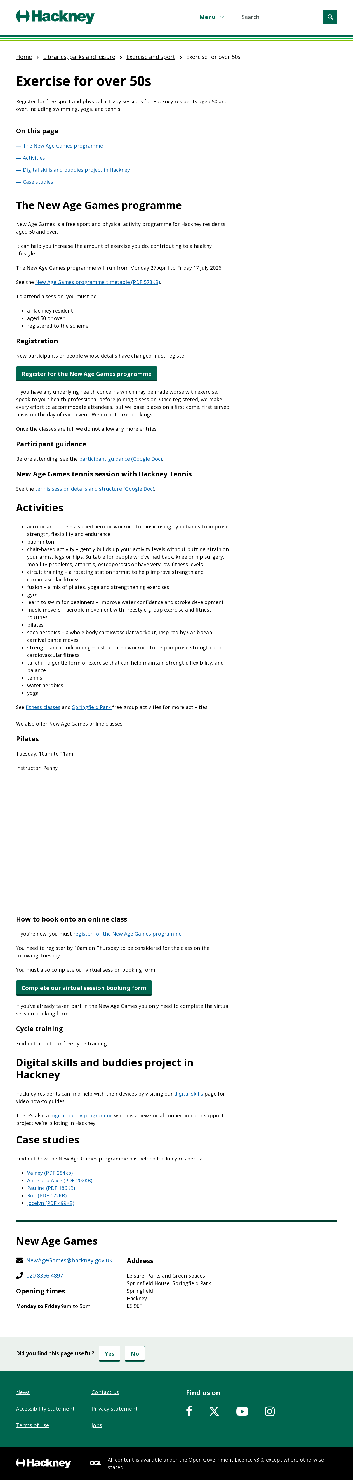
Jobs (96, 1425)
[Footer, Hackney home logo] (43, 1463)
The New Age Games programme (63, 145)
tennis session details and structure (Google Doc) (94, 488)
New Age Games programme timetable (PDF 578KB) (97, 282)
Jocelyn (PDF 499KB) (50, 1203)
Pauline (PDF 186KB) (51, 1188)
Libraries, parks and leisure (79, 56)
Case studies (38, 181)
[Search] (330, 17)
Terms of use (32, 1425)
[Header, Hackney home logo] (55, 17)
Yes (109, 1353)
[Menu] (212, 17)
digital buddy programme (81, 1115)
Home (24, 56)
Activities (34, 157)
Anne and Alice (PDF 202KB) (59, 1180)
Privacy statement (114, 1408)
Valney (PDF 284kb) (50, 1172)
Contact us (105, 1392)
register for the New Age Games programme (127, 933)
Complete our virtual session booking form (84, 988)
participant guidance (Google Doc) (120, 458)
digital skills (188, 1093)
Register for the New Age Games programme (87, 373)
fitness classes (43, 707)
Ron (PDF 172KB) (47, 1195)
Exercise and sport (150, 56)
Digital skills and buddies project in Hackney (76, 169)
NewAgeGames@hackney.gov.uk (69, 1260)
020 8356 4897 (44, 1275)
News (23, 1392)
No (135, 1353)
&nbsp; (123, 843)
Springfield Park (92, 707)
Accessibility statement (45, 1408)
